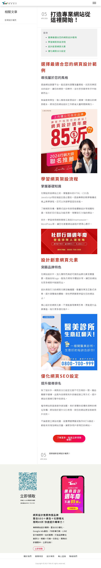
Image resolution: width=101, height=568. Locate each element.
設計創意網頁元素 (57, 46)
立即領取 (27, 495)
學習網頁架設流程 (57, 41)
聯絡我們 (73, 556)
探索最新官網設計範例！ (60, 453)
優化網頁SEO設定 (57, 50)
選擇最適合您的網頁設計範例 (62, 37)
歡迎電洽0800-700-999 (28, 503)
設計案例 (50, 556)
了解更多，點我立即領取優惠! (69, 438)
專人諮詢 (62, 556)
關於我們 (28, 556)
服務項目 (39, 556)
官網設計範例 (10, 20)
